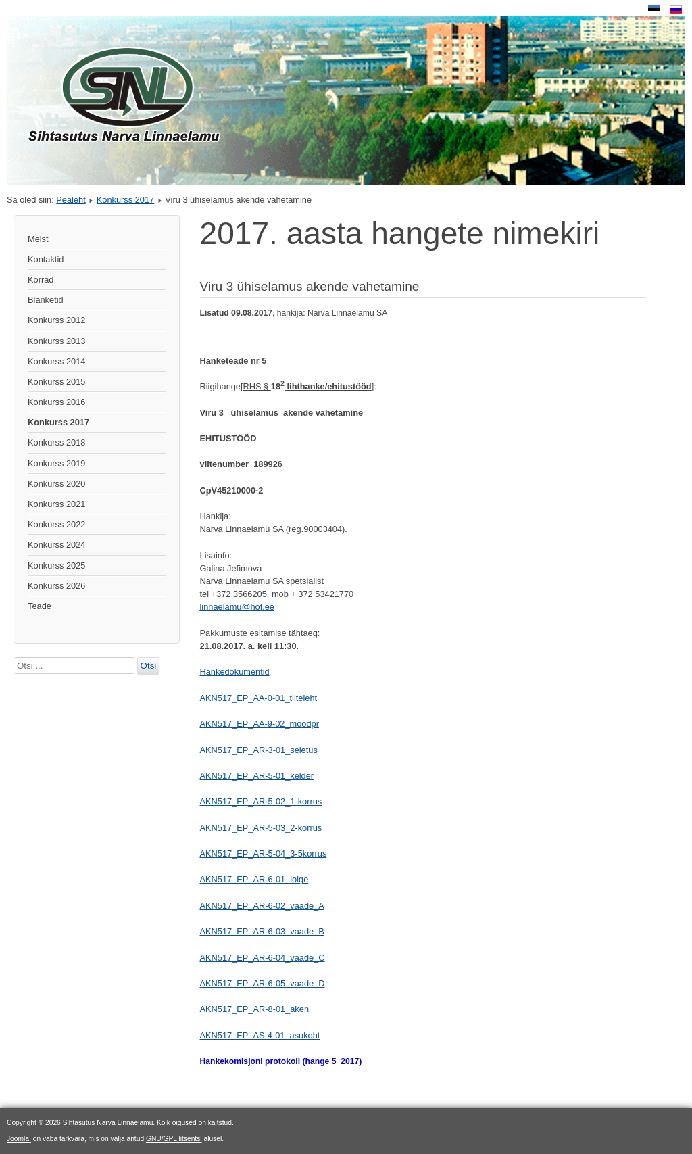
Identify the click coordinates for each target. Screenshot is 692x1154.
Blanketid (46, 300)
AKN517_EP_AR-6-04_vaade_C (262, 958)
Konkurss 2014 (56, 361)
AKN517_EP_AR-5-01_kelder (257, 776)
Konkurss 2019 (56, 463)
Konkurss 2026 (56, 586)
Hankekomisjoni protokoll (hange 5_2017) (281, 1061)
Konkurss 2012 (56, 320)
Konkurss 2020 (56, 484)
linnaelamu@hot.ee (237, 607)
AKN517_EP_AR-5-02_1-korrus (261, 801)
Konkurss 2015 (56, 382)
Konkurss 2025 (56, 565)
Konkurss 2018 (56, 442)
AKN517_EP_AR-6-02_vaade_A (262, 905)
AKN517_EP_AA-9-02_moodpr (259, 724)
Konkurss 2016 (56, 402)
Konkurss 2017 (125, 200)
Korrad (40, 279)
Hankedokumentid (235, 672)
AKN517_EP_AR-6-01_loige (254, 879)
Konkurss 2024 (56, 544)
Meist (38, 239)
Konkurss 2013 (56, 341)
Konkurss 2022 (56, 524)
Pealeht (70, 200)
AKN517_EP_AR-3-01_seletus (259, 750)
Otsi (149, 665)
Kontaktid (46, 259)
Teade (39, 606)
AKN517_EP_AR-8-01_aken (255, 1009)
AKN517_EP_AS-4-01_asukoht (260, 1035)
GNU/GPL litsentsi (174, 1139)
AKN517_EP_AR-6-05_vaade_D (262, 983)
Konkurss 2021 (56, 504)
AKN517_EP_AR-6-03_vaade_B (262, 931)
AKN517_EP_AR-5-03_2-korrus (261, 828)
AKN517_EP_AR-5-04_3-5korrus (263, 853)
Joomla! (19, 1139)
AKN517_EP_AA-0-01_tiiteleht (259, 698)
